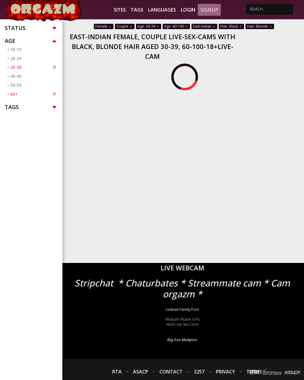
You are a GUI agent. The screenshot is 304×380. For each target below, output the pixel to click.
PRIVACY (225, 371)
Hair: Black (231, 26)
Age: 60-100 (176, 26)
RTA (117, 371)
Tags (137, 10)
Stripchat (94, 283)
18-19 (15, 49)
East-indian (204, 26)
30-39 (34, 67)
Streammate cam (224, 283)
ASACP (140, 371)
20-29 (15, 58)
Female (103, 26)
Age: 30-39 (148, 26)
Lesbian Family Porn (182, 309)
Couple (124, 26)
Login (188, 10)
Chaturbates (151, 283)
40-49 (15, 76)
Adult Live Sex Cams (182, 324)
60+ (34, 94)
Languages (162, 10)
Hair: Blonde (260, 26)
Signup (209, 10)
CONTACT (171, 371)
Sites (120, 10)
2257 (199, 371)
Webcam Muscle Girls (182, 319)
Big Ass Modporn (182, 340)
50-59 (15, 85)
